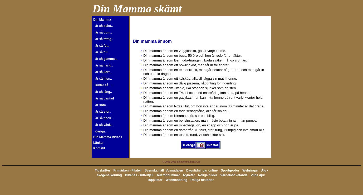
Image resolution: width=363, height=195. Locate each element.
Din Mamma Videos (107, 137)
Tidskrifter (102, 170)
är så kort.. (103, 72)
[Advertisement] (194, 27)
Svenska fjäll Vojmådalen (164, 170)
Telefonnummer (168, 175)
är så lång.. (103, 92)
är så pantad (104, 98)
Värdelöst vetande (233, 175)
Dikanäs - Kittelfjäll (139, 175)
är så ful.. (102, 52)
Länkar (98, 143)
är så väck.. (103, 125)
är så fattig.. (104, 39)
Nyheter (189, 175)
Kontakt (99, 148)
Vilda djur (258, 175)
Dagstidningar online (202, 170)
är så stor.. (103, 111)
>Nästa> (213, 145)
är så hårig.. (104, 65)
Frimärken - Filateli (127, 170)
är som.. (101, 105)
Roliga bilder (207, 175)
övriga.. (101, 131)
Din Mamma (102, 19)
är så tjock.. (104, 118)
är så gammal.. (106, 59)
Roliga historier (202, 180)
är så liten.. (103, 78)
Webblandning (176, 180)
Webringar (250, 170)
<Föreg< (188, 145)
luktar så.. (102, 85)
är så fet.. (102, 45)
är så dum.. (103, 32)
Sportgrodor (230, 170)
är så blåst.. (104, 26)
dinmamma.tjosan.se (188, 161)
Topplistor (155, 180)
